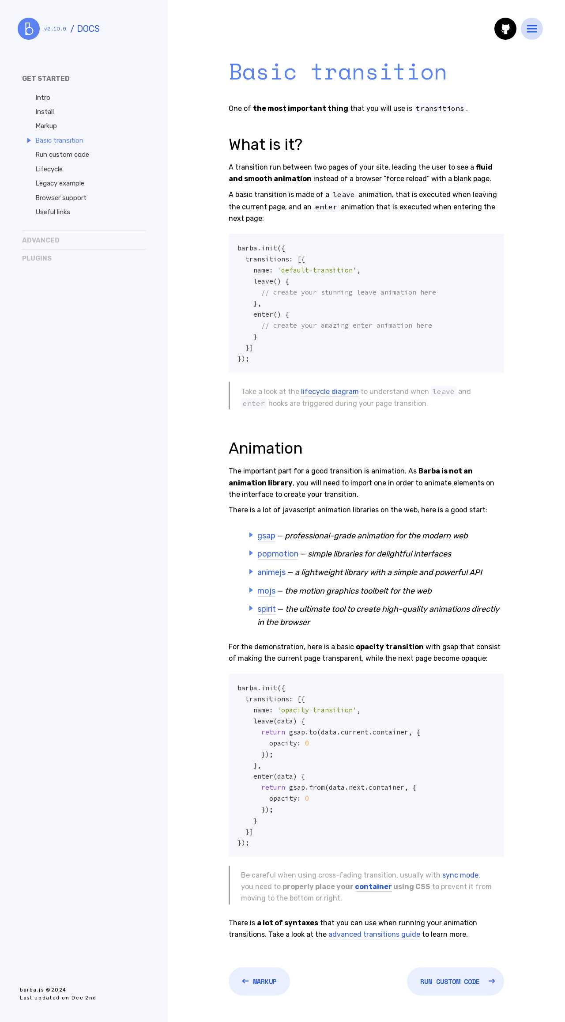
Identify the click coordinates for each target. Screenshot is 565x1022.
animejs (271, 572)
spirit (266, 609)
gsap (266, 536)
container (373, 886)
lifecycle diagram (330, 391)
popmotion (277, 554)
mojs (266, 591)
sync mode (460, 875)
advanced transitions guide (374, 934)
